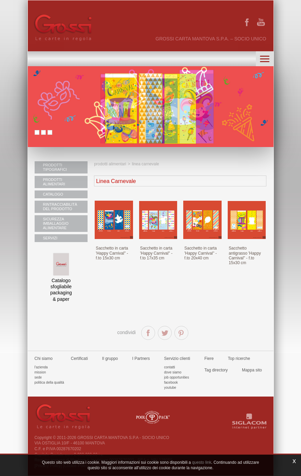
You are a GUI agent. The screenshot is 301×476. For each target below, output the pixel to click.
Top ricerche (239, 358)
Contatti (169, 367)
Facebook (171, 382)
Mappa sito (252, 370)
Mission (40, 372)
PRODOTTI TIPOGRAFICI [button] (55, 167)
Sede (38, 377)
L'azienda (41, 367)
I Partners (141, 358)
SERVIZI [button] (50, 238)
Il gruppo (110, 358)
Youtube (170, 387)
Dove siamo (173, 372)
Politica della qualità (49, 382)
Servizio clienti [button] (177, 358)
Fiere (208, 358)
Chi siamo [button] (44, 358)
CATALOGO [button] (53, 194)
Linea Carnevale (145, 164)
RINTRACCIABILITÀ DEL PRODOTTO (60, 206)
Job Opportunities (176, 377)
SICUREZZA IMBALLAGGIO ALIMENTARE (56, 223)
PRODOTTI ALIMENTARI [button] (54, 182)
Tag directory (216, 370)
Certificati (79, 358)
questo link (201, 462)
